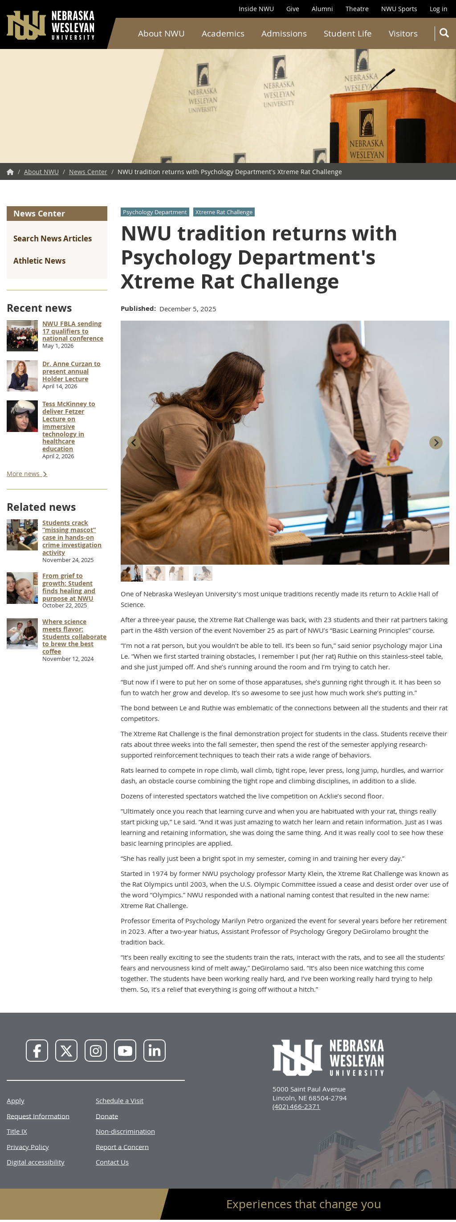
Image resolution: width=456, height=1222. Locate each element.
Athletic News (39, 261)
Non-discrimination (125, 1131)
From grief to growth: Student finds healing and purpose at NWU (68, 586)
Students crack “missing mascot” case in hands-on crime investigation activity (72, 537)
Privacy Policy (28, 1146)
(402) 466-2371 (296, 1106)
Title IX (17, 1131)
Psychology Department (155, 212)
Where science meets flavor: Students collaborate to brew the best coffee (74, 636)
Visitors (403, 33)
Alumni (322, 8)
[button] (132, 573)
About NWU (161, 33)
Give (292, 8)
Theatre (357, 8)
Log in (439, 8)
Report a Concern (122, 1146)
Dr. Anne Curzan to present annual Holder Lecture (71, 371)
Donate (107, 1115)
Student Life (348, 33)
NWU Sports (399, 8)
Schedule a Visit (119, 1100)
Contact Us (112, 1161)
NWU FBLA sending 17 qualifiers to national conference (72, 331)
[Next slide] (436, 442)
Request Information (38, 1115)
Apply (15, 1100)
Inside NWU (256, 8)
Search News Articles (52, 238)
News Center (88, 171)
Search (446, 34)
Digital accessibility (36, 1161)
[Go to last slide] (134, 442)
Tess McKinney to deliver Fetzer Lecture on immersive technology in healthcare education (68, 426)
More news (24, 473)
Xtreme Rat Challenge (223, 212)
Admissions (284, 33)
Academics (223, 33)
